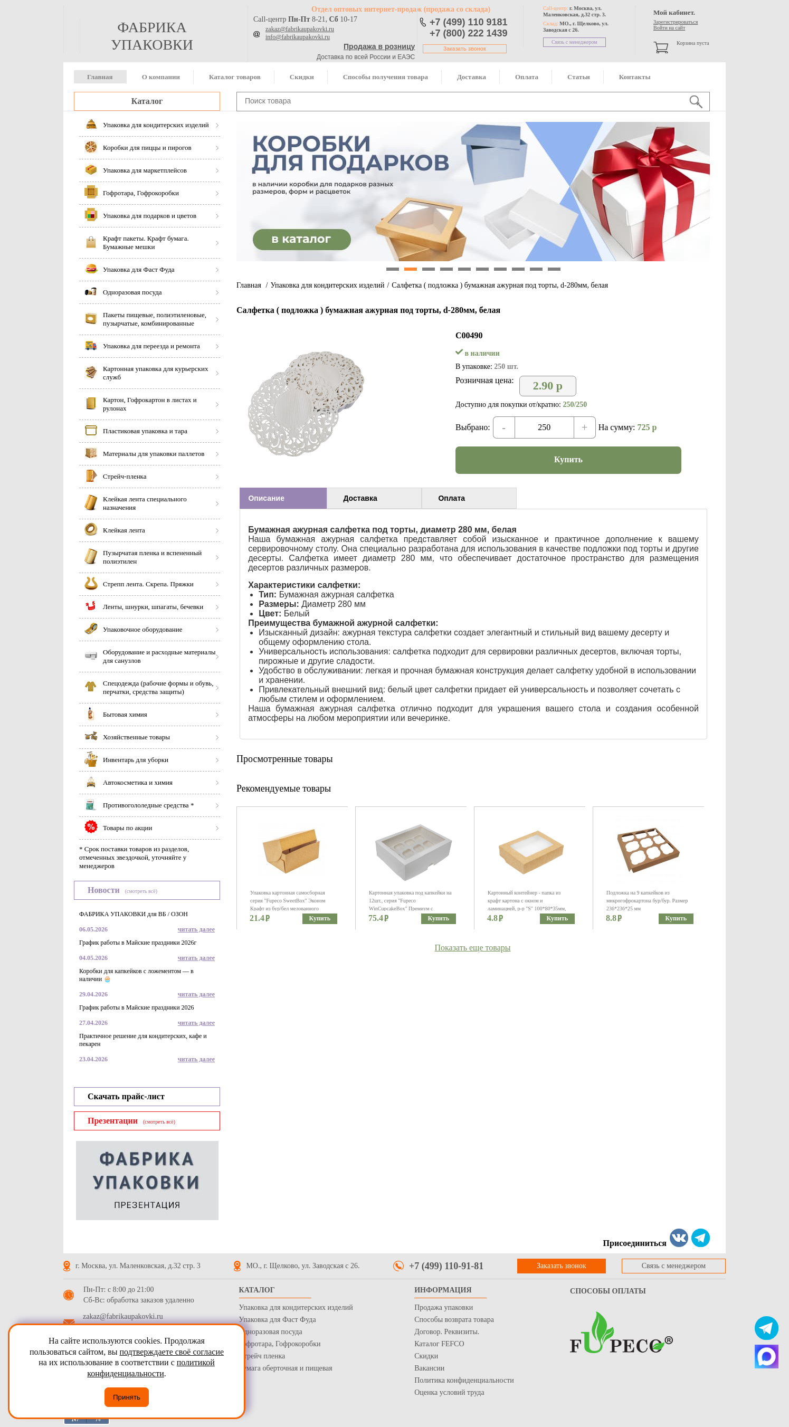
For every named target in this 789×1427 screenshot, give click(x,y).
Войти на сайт (669, 28)
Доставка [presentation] (360, 498)
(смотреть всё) (141, 891)
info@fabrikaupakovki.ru (297, 37)
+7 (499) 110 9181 (469, 22)
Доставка (471, 77)
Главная (100, 77)
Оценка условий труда (449, 1392)
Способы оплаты (608, 1291)
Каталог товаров (235, 77)
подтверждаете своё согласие (171, 1351)
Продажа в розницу (379, 46)
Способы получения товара (385, 77)
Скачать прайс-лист (126, 1096)
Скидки (302, 77)
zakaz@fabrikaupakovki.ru (299, 29)
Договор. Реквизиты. (446, 1332)
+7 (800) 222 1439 (469, 33)
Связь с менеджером (574, 42)
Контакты (635, 77)
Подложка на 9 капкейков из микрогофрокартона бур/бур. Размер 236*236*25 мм (647, 900)
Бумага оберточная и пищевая (285, 1368)
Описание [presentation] (266, 498)
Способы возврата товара (454, 1320)
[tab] (283, 498)
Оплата (526, 77)
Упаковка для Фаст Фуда (277, 1320)
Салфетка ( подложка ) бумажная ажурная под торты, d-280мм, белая (500, 285)
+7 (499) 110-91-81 (446, 1266)
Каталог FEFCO (439, 1344)
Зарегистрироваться (675, 22)
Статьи (578, 77)
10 (554, 269)
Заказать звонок (464, 49)
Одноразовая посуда (270, 1332)
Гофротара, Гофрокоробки (280, 1344)
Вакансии (429, 1368)
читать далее (196, 929)
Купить (568, 459)
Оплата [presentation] (451, 498)
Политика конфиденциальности (464, 1380)
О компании (161, 77)
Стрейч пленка (262, 1356)
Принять (126, 1397)
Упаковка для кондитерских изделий (327, 285)
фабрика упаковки (152, 36)
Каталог (147, 101)
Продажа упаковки (443, 1307)
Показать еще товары (473, 947)
